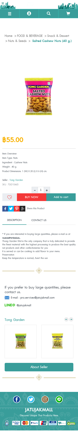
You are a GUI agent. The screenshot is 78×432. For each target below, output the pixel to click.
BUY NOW (31, 197)
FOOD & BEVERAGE (30, 35)
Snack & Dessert (58, 35)
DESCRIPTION (14, 220)
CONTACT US (38, 220)
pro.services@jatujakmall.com (10, 238)
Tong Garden (16, 180)
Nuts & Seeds (17, 41)
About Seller (39, 367)
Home (8, 35)
